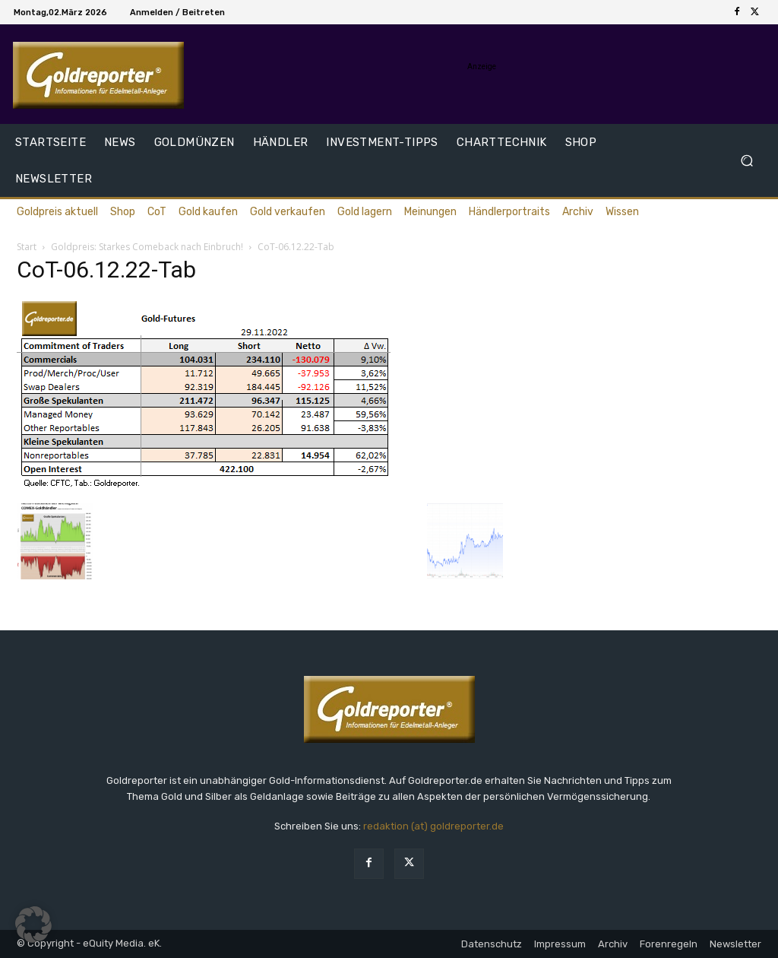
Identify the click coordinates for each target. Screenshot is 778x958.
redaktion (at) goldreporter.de (433, 826)
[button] (746, 161)
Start (26, 246)
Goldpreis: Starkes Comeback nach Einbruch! (147, 246)
